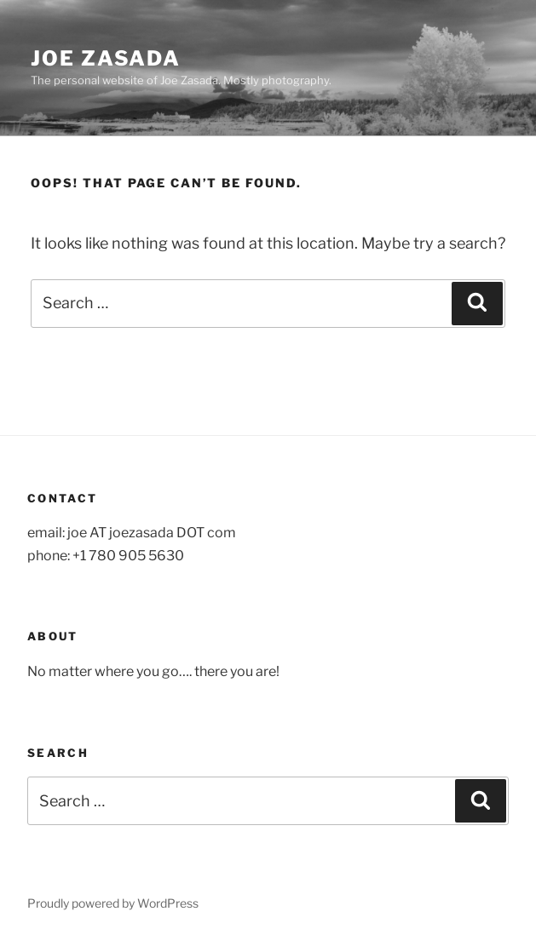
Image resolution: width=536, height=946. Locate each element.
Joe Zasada (106, 58)
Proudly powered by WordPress (113, 903)
